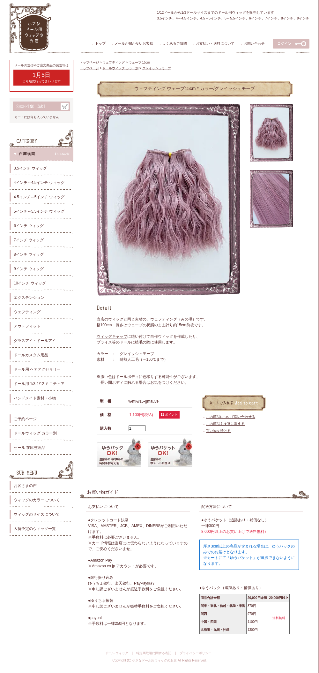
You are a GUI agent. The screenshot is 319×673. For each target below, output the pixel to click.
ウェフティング (27, 312)
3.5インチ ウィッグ (30, 168)
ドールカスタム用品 (31, 355)
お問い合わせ (254, 43)
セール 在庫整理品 (29, 447)
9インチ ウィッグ (29, 269)
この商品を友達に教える (225, 424)
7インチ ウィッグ (29, 240)
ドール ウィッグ (116, 653)
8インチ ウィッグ (29, 254)
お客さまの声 (25, 485)
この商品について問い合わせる (230, 417)
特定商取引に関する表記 (153, 653)
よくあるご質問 (174, 43)
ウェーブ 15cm (139, 62)
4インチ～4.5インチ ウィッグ (39, 182)
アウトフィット (27, 326)
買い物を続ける (218, 431)
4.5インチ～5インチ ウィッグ (39, 197)
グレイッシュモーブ (156, 68)
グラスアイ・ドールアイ (35, 340)
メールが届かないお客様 (134, 43)
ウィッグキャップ (112, 336)
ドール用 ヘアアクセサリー (37, 369)
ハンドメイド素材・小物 (35, 398)
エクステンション (29, 297)
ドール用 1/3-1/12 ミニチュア (39, 384)
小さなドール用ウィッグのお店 (154, 660)
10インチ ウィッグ (30, 283)
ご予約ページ (25, 419)
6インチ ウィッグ (29, 225)
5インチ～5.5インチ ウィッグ (39, 211)
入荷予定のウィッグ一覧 (35, 528)
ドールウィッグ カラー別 (35, 433)
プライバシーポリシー (195, 653)
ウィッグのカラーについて (37, 500)
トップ (100, 43)
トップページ (89, 62)
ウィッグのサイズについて (37, 514)
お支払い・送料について (215, 43)
